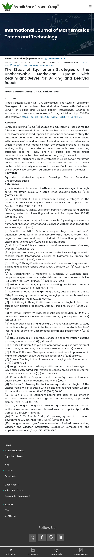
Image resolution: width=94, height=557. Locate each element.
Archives (9, 470)
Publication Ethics (14, 490)
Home (8, 445)
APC (7, 465)
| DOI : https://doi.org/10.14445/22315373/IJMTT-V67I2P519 (47, 64)
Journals (9, 505)
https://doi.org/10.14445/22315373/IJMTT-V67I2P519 (51, 117)
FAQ (7, 510)
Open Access (12, 485)
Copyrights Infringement (17, 496)
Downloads (10, 476)
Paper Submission (14, 456)
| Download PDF (55, 58)
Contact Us (10, 516)
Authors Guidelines (14, 451)
